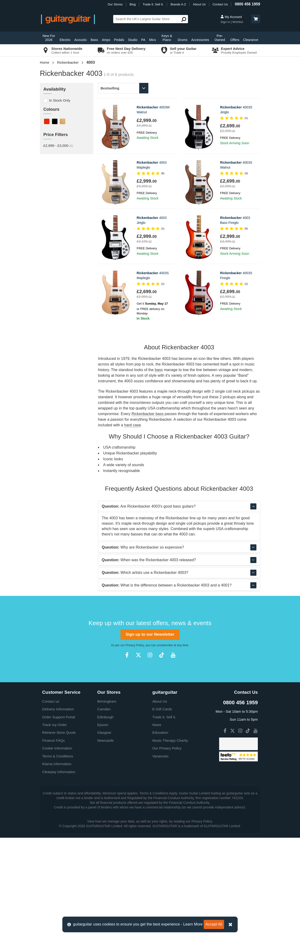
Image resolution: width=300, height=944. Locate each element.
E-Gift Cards (162, 815)
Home (44, 62)
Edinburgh (105, 823)
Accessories (200, 40)
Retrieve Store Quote (59, 839)
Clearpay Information (58, 878)
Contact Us (220, 4)
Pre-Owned (219, 38)
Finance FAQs (53, 847)
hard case (132, 425)
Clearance (250, 40)
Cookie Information (57, 854)
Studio (132, 40)
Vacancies (160, 862)
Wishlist (237, 22)
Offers (234, 40)
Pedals (119, 40)
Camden (104, 815)
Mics (152, 40)
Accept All (214, 924)
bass (159, 370)
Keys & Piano (166, 38)
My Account (231, 17)
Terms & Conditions (57, 862)
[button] (255, 19)
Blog (133, 4)
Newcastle (105, 847)
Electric (65, 40)
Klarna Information (56, 870)
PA (143, 40)
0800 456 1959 (247, 4)
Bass (94, 40)
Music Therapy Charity (170, 847)
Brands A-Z (178, 4)
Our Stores (115, 4)
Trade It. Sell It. (153, 4)
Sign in (226, 22)
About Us (199, 4)
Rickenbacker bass (147, 414)
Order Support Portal (58, 823)
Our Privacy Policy (166, 854)
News (156, 831)
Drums (183, 40)
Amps (106, 40)
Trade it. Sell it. (164, 823)
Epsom (102, 831)
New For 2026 (48, 38)
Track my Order (54, 831)
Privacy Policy (135, 751)
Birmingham (106, 808)
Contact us (50, 808)
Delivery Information (58, 815)
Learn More (193, 924)
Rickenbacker (68, 62)
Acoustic (80, 40)
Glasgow (104, 839)
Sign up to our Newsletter (150, 740)
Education (160, 839)
